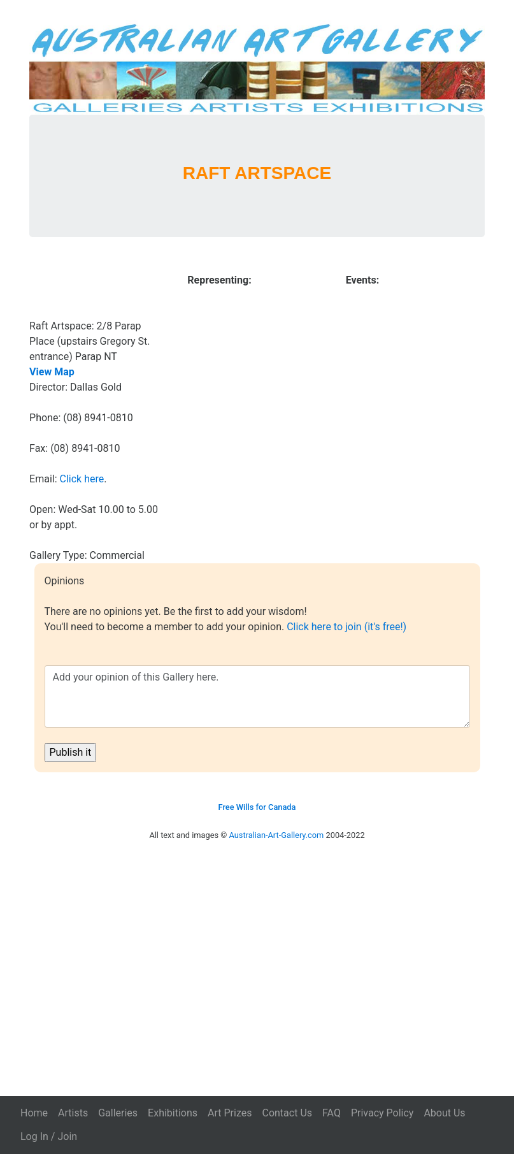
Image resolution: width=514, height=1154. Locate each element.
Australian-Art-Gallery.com (276, 835)
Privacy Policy (382, 1113)
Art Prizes (230, 1113)
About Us (444, 1113)
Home (34, 1113)
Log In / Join (48, 1136)
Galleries (118, 1113)
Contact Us (287, 1113)
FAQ (331, 1113)
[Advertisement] (257, 956)
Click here (82, 479)
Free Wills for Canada (257, 807)
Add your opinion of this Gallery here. (257, 696)
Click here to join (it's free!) (346, 627)
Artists (73, 1113)
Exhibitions (172, 1113)
